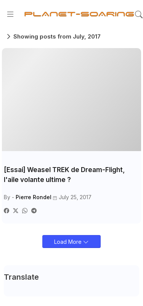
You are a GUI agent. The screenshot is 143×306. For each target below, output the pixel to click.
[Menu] (10, 14)
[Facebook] (6, 210)
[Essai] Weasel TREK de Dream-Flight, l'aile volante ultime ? (64, 175)
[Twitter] (15, 210)
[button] (138, 14)
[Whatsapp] (24, 210)
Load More (68, 241)
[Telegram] (34, 210)
